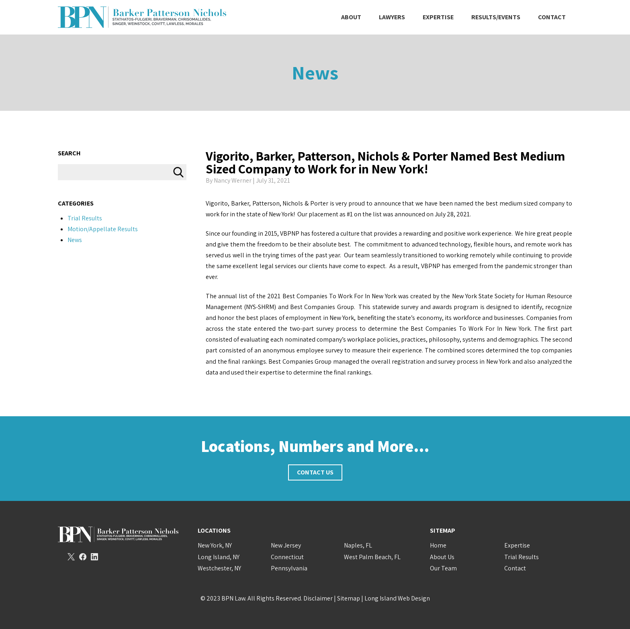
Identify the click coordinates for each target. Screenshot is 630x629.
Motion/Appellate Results (103, 229)
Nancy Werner (233, 180)
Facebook (82, 556)
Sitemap (348, 598)
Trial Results (85, 218)
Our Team (443, 568)
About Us (442, 557)
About (351, 17)
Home (438, 545)
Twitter (71, 556)
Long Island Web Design (397, 598)
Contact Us (315, 472)
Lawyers (392, 17)
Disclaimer (318, 598)
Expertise (438, 17)
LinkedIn (94, 556)
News (315, 72)
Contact (552, 17)
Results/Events (495, 17)
